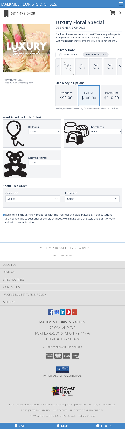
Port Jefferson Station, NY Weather (44, 410)
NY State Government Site (87, 410)
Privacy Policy (39, 415)
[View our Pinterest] (68, 313)
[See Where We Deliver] (62, 255)
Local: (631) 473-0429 (62, 339)
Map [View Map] (62, 426)
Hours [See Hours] (104, 426)
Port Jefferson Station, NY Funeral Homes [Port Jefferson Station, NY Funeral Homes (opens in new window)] (36, 404)
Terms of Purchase (63, 415)
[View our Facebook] (50, 313)
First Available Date (96, 54)
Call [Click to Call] (21, 426)
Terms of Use (86, 415)
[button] (115, 13)
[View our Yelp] (74, 313)
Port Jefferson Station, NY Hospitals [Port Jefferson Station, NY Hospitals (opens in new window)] (91, 404)
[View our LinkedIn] (62, 313)
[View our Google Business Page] (56, 313)
